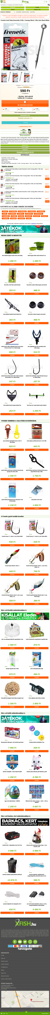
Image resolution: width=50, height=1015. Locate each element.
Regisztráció (3, 973)
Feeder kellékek (24, 85)
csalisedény (13, 211)
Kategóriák (18, 12)
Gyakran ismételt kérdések (6, 979)
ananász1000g (38, 213)
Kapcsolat (3, 958)
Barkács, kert (37, 9)
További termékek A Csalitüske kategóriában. (19, 421)
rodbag (21, 216)
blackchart (21, 218)
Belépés (2, 970)
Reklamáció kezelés (5, 976)
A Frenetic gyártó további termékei (12, 516)
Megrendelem (45, 1013)
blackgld (13, 218)
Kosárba (47, 178)
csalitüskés (12, 213)
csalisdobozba (22, 211)
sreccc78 (44, 216)
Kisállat (37, 7)
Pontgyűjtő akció (4, 967)
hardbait (14, 216)
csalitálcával (32, 211)
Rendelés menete (4, 961)
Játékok (13, 9)
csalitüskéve (41, 211)
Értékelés (25, 155)
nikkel (28, 218)
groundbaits (6, 216)
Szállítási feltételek (5, 964)
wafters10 (20, 213)
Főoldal (2, 955)
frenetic (5, 211)
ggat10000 (29, 213)
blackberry (5, 218)
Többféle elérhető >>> (25, 118)
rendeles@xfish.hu (7, 986)
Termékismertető (25, 153)
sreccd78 (36, 216)
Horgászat (12, 7)
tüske (4, 213)
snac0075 (28, 216)
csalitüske (33, 223)
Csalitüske (31, 85)
